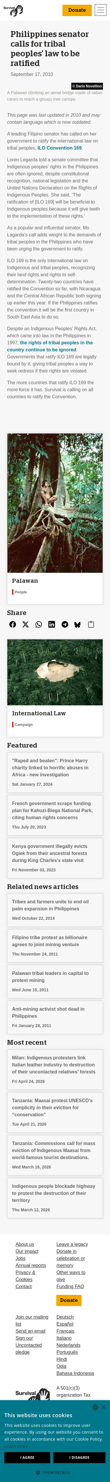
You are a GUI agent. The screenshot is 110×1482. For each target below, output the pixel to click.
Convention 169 (60, 147)
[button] (55, 1472)
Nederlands (68, 1345)
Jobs (21, 1258)
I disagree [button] (79, 1457)
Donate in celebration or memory (70, 1258)
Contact (24, 1286)
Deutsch (65, 1317)
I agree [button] (27, 1457)
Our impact (27, 1251)
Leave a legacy (72, 1244)
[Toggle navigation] (100, 10)
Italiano (64, 1338)
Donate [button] (77, 10)
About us (25, 1244)
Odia (61, 1366)
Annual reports (31, 1265)
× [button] (103, 1407)
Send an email (30, 1331)
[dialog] (55, 1441)
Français (65, 1331)
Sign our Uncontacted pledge (29, 1345)
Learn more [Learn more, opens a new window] (16, 1446)
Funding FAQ (70, 1286)
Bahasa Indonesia (75, 1373)
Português (67, 1352)
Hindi (61, 1359)
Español (64, 1324)
